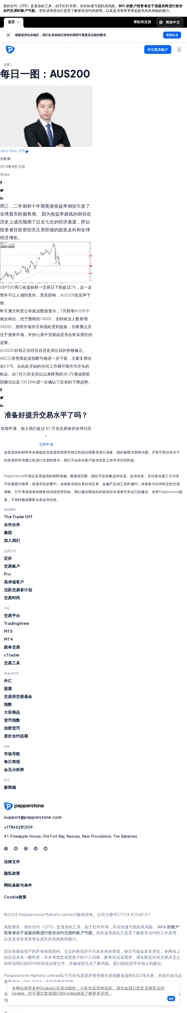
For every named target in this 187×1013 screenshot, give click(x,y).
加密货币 (12, 730)
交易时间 (12, 599)
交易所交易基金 (18, 698)
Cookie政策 (15, 898)
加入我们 (12, 542)
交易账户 (12, 568)
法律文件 (12, 863)
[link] (8, 37)
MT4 (8, 641)
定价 (8, 560)
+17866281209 (18, 829)
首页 (13, 24)
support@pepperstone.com (33, 819)
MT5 (8, 633)
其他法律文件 (53, 965)
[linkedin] (1, 200)
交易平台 (12, 617)
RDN (32, 965)
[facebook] (1, 184)
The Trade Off (18, 518)
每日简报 (12, 763)
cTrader (12, 656)
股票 (8, 690)
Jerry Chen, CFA (12, 153)
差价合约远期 (16, 737)
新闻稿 (10, 789)
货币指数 (12, 722)
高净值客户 (14, 583)
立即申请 (46, 446)
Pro (7, 575)
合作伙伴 (12, 526)
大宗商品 (12, 714)
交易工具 (12, 664)
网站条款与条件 (18, 887)
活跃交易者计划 (18, 591)
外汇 (8, 682)
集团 (8, 534)
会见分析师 (14, 771)
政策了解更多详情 (93, 993)
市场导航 (12, 755)
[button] (171, 998)
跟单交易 (12, 649)
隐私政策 (12, 875)
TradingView (16, 625)
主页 (7, 66)
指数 (8, 706)
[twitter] (1, 192)
